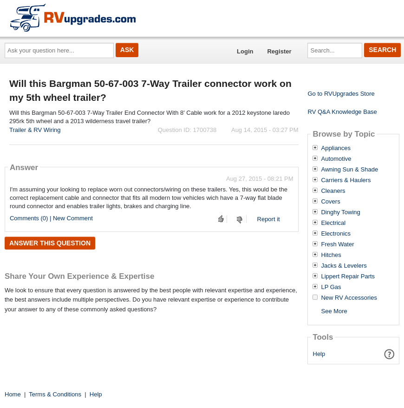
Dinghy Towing (340, 212)
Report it (268, 219)
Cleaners (333, 191)
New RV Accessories (349, 298)
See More (334, 311)
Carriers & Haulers (346, 180)
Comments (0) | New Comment (51, 218)
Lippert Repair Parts (348, 276)
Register (279, 51)
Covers (330, 201)
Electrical (333, 223)
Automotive (336, 159)
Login (245, 51)
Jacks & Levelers (343, 266)
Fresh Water (337, 244)
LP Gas (331, 287)
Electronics (336, 233)
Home (13, 394)
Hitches (331, 255)
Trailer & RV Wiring (35, 129)
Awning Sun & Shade (349, 169)
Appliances (336, 148)
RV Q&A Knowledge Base (342, 111)
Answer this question (50, 243)
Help (319, 353)
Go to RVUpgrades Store (340, 93)
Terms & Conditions (55, 394)
